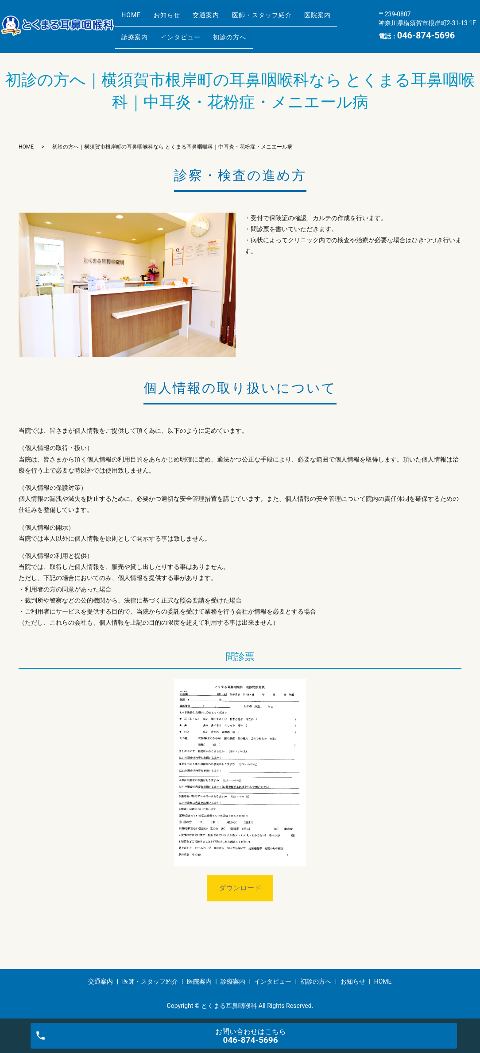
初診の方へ (244, 32)
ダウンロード (240, 888)
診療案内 (137, 32)
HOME (134, 19)
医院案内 (344, 19)
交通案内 (221, 19)
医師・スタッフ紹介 (283, 19)
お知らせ (176, 19)
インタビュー (189, 32)
